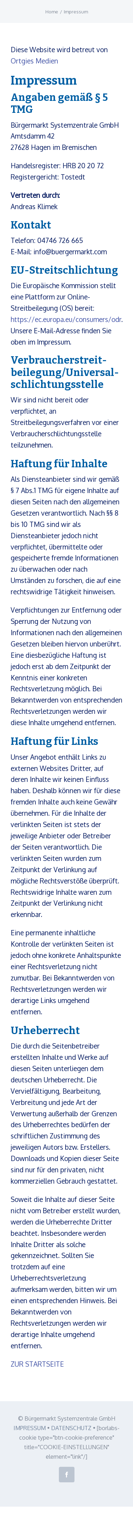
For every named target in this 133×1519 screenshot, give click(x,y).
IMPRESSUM (29, 1428)
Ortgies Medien (34, 60)
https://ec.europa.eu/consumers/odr (66, 319)
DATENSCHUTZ (71, 1428)
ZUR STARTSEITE (37, 1364)
